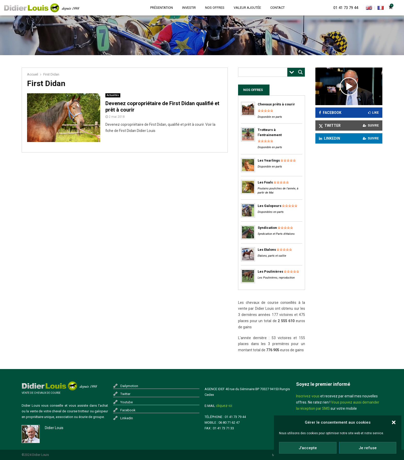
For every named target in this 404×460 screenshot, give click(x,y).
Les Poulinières (270, 271)
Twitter (125, 394)
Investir (189, 8)
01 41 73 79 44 (345, 7)
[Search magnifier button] (300, 72)
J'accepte (308, 448)
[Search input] (264, 72)
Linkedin (126, 418)
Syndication (267, 228)
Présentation (161, 8)
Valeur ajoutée (247, 8)
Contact (277, 8)
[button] (393, 422)
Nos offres (214, 8)
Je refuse (368, 448)
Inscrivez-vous (307, 396)
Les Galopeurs (269, 206)
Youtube (126, 402)
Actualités (113, 95)
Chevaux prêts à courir (276, 104)
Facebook (128, 410)
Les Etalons (267, 250)
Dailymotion (129, 386)
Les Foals (265, 182)
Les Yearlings (269, 160)
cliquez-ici (224, 406)
